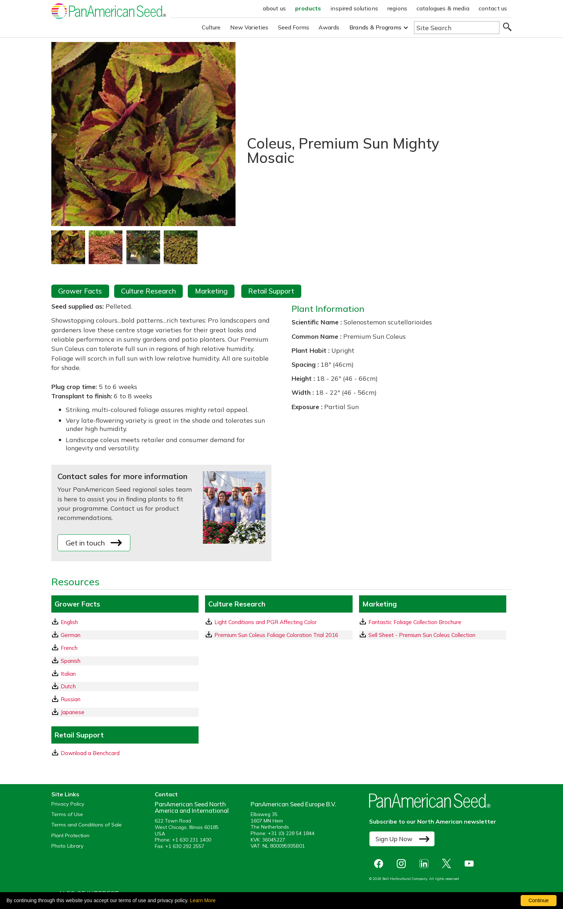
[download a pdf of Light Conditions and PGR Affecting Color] (278, 622)
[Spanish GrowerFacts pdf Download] (125, 660)
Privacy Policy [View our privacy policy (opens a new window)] (67, 804)
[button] (379, 27)
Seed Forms (294, 27)
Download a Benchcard (86, 752)
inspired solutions (354, 8)
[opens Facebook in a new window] (380, 863)
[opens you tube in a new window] (471, 863)
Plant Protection (70, 836)
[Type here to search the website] (456, 27)
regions (397, 8)
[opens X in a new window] (448, 863)
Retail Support (271, 291)
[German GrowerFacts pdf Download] (125, 635)
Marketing (211, 291)
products (308, 8)
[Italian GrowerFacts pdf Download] (125, 673)
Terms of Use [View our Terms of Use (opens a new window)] (67, 814)
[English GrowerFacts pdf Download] (125, 622)
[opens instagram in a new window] (403, 863)
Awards (328, 27)
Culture (211, 27)
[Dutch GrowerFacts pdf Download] (125, 686)
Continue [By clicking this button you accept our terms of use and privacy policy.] (539, 900)
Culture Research (148, 291)
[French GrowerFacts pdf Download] (125, 647)
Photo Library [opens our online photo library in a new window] (67, 846)
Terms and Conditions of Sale (86, 825)
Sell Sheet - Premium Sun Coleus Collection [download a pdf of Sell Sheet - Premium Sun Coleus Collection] (417, 634)
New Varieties (249, 27)
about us (274, 8)
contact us (493, 8)
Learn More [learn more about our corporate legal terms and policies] (203, 900)
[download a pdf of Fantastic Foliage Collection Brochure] (432, 622)
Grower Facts (80, 291)
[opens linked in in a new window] (425, 863)
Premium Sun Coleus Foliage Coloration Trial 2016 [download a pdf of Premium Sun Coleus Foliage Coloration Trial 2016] (272, 634)
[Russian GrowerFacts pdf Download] (125, 699)
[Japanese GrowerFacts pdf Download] (125, 712)
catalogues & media (443, 8)
